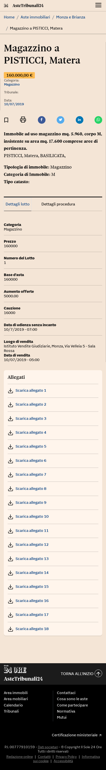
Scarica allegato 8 (27, 488)
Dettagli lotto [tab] (17, 203)
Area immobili (16, 693)
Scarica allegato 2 (27, 404)
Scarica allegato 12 (28, 544)
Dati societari (48, 747)
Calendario (13, 705)
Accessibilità (63, 761)
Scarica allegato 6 (27, 460)
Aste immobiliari (35, 16)
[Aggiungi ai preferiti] (6, 120)
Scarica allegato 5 (27, 446)
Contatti (44, 756)
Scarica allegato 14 (28, 572)
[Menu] (98, 5)
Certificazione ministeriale (75, 735)
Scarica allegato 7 (27, 474)
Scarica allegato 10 (28, 516)
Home (9, 16)
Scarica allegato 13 (28, 558)
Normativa (66, 711)
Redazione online (19, 756)
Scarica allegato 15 (28, 586)
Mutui (62, 717)
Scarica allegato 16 (28, 600)
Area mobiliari (16, 699)
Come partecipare (72, 705)
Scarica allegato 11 (28, 530)
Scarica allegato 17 (28, 614)
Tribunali (11, 711)
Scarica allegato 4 (27, 432)
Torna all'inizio (81, 674)
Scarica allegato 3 (27, 418)
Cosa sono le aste (72, 699)
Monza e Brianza (70, 16)
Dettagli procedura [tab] (58, 203)
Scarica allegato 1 (27, 390)
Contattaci (66, 693)
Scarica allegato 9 (27, 502)
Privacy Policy (66, 756)
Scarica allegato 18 (28, 628)
